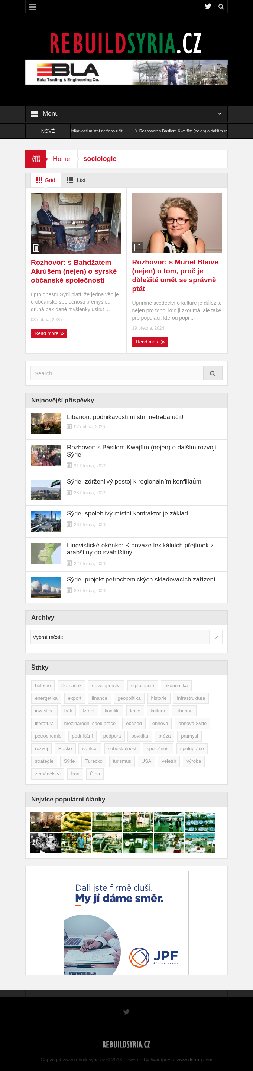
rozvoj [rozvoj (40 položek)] (41, 748)
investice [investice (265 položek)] (44, 711)
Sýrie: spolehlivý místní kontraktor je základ (127, 513)
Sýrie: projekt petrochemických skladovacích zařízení (141, 579)
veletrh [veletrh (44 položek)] (169, 761)
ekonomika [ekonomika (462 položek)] (176, 685)
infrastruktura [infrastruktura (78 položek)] (191, 698)
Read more (49, 333)
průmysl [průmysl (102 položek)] (189, 736)
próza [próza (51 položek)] (165, 736)
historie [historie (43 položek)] (159, 698)
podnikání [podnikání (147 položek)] (82, 736)
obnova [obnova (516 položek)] (160, 723)
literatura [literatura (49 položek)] (44, 723)
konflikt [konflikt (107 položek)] (112, 711)
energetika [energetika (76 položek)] (46, 698)
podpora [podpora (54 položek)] (112, 736)
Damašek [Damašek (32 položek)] (71, 685)
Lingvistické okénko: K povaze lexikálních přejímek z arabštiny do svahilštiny (140, 549)
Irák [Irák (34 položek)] (68, 711)
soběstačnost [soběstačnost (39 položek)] (122, 748)
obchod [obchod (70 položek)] (134, 723)
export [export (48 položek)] (74, 698)
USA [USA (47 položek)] (147, 761)
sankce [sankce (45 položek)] (89, 748)
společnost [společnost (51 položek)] (158, 748)
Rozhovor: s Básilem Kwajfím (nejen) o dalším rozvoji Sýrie (198, 131)
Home (61, 158)
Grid (44, 180)
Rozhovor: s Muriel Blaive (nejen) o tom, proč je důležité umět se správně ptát (175, 275)
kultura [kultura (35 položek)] (158, 711)
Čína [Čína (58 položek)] (95, 774)
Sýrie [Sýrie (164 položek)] (69, 761)
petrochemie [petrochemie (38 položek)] (48, 736)
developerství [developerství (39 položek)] (106, 685)
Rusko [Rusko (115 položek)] (65, 748)
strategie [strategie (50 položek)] (44, 761)
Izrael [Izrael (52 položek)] (88, 711)
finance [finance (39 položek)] (99, 698)
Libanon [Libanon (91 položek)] (183, 711)
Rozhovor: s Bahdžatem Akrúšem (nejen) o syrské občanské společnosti (74, 271)
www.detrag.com (195, 1059)
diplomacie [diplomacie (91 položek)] (142, 685)
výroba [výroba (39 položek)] (193, 761)
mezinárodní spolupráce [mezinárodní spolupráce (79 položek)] (90, 723)
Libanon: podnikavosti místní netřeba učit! (92, 131)
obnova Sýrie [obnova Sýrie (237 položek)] (192, 723)
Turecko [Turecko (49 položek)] (93, 761)
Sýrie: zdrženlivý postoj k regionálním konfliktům (134, 481)
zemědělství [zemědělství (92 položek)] (48, 774)
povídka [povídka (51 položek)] (139, 736)
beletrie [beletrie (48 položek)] (43, 685)
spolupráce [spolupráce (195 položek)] (192, 748)
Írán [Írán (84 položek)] (75, 774)
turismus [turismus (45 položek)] (122, 761)
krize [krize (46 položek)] (135, 711)
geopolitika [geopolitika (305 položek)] (129, 698)
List (75, 180)
